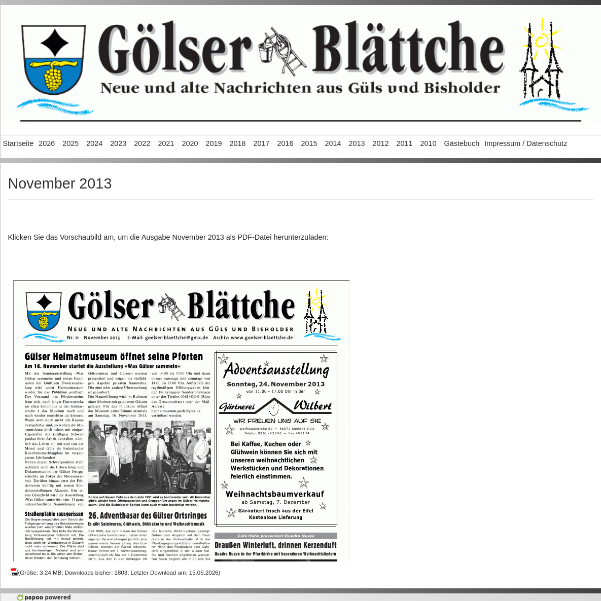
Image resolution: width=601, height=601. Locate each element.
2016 (285, 143)
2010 (428, 143)
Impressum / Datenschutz (525, 143)
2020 (190, 143)
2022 (142, 143)
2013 (357, 143)
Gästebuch (462, 143)
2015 (309, 143)
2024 (94, 143)
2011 (405, 143)
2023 (118, 143)
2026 (47, 143)
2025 (70, 143)
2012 (381, 143)
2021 (166, 143)
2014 (333, 143)
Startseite (18, 143)
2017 (261, 143)
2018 (237, 143)
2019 (213, 143)
